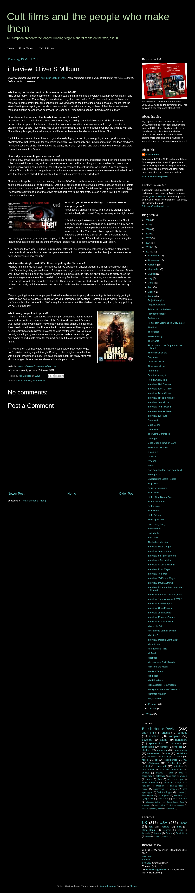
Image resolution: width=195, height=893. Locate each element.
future (167, 753)
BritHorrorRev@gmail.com (155, 206)
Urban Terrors (26, 48)
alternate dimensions (171, 769)
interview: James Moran (160, 551)
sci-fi (175, 798)
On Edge (152, 438)
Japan (183, 822)
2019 (148, 233)
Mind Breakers (155, 680)
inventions (146, 805)
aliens (163, 739)
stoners (145, 808)
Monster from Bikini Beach (161, 662)
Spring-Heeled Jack (175, 802)
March (151, 296)
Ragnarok (153, 357)
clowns (149, 779)
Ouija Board (154, 425)
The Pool (152, 327)
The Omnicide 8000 (158, 447)
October (152, 264)
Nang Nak (153, 537)
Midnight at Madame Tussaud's (164, 689)
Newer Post (16, 493)
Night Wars (153, 492)
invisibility (160, 786)
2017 (148, 238)
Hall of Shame (46, 48)
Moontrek (152, 658)
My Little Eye (154, 635)
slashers (151, 756)
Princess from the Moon (160, 309)
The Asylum (147, 795)
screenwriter (38, 380)
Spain (180, 830)
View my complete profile (155, 176)
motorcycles (160, 805)
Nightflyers (153, 510)
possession (158, 789)
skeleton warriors (176, 805)
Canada (157, 833)
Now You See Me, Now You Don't (165, 470)
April (151, 292)
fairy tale (146, 786)
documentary (180, 750)
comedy (182, 732)
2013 (148, 714)
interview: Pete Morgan (159, 546)
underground (156, 808)
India (179, 826)
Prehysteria (153, 318)
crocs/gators (163, 795)
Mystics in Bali (155, 626)
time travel (148, 769)
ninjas (144, 789)
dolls (171, 773)
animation (176, 743)
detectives (160, 776)
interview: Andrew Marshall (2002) (165, 599)
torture (184, 798)
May (150, 287)
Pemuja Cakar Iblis (157, 380)
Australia (146, 833)
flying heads (147, 798)
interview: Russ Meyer (159, 569)
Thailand (164, 826)
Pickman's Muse (156, 361)
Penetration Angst (157, 375)
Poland (165, 836)
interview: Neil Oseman (160, 384)
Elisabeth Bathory (153, 802)
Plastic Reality (155, 336)
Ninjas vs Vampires (157, 488)
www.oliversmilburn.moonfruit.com (37, 366)
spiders (172, 776)
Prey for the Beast (157, 313)
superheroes (171, 760)
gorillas (145, 772)
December (154, 255)
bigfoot (180, 782)
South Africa (181, 833)
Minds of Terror (155, 671)
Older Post (126, 493)
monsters (162, 750)
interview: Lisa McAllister (160, 621)
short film (148, 732)
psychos (147, 739)
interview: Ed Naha (157, 416)
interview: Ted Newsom (160, 406)
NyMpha (152, 461)
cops (179, 756)
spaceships (156, 743)
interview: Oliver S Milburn (161, 564)
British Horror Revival (159, 729)
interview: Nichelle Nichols (161, 398)
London (180, 792)
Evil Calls (147, 863)
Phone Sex (153, 370)
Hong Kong (148, 830)
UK (144, 822)
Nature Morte (154, 528)
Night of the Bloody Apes (160, 497)
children (146, 750)
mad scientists (176, 786)
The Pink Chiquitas (157, 352)
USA (163, 822)
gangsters (181, 739)
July (150, 278)
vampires (174, 736)
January (152, 708)
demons (164, 747)
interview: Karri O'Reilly (160, 388)
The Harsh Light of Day (52, 77)
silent (159, 779)
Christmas (153, 763)
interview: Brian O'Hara (159, 393)
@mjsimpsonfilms (157, 196)
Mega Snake (154, 698)
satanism (178, 766)
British (19, 380)
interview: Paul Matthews (160, 583)
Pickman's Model (156, 366)
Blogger (134, 886)
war (185, 760)
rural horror (163, 798)
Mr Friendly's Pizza (157, 648)
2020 (148, 229)
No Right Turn (155, 474)
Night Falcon (154, 515)
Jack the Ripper (164, 792)
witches (178, 747)
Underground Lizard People (162, 479)
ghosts (166, 732)
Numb (151, 465)
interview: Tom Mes (157, 573)
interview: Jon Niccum (159, 402)
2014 (148, 251)
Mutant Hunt (154, 644)
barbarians (168, 782)
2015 (148, 247)
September (154, 269)
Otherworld (153, 429)
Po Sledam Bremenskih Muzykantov (166, 323)
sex (156, 760)
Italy (151, 826)
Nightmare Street (156, 501)
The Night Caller (156, 519)
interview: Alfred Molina (160, 560)
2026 (148, 220)
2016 (148, 242)
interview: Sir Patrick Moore (162, 555)
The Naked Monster (158, 542)
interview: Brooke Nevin (160, 411)
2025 (148, 224)
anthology (166, 756)
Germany (167, 830)
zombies (154, 736)
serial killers (148, 747)
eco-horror (179, 795)
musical (146, 766)
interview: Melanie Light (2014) (163, 639)
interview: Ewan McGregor (161, 617)
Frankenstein (174, 763)
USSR (156, 836)
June (151, 282)
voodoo (173, 789)
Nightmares (154, 506)
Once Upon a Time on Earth (162, 443)
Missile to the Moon (158, 666)
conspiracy (147, 776)
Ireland (148, 836)
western (183, 776)
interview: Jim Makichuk (160, 612)
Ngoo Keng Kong (156, 524)
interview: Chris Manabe (160, 608)
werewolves (153, 753)
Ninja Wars (153, 483)
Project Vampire (156, 300)
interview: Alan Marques (160, 603)
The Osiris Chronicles (159, 434)
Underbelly (153, 533)
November (154, 260)
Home (11, 48)
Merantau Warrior (157, 694)
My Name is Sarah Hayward (162, 630)
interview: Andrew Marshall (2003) (165, 594)
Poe (181, 773)
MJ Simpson (152, 154)
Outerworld (153, 420)
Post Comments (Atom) (34, 500)
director (27, 380)
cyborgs (159, 773)
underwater (169, 808)
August (152, 274)
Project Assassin (156, 304)
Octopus (152, 456)
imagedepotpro (108, 886)
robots (145, 760)
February (153, 704)
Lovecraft (162, 766)
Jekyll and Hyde (175, 779)
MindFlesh (153, 676)
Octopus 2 (153, 452)
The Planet (153, 341)
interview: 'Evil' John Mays (161, 578)
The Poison (153, 331)
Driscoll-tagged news (157, 869)
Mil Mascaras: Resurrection (162, 685)
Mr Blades (153, 653)
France (168, 833)
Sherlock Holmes (150, 782)
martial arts (181, 753)
